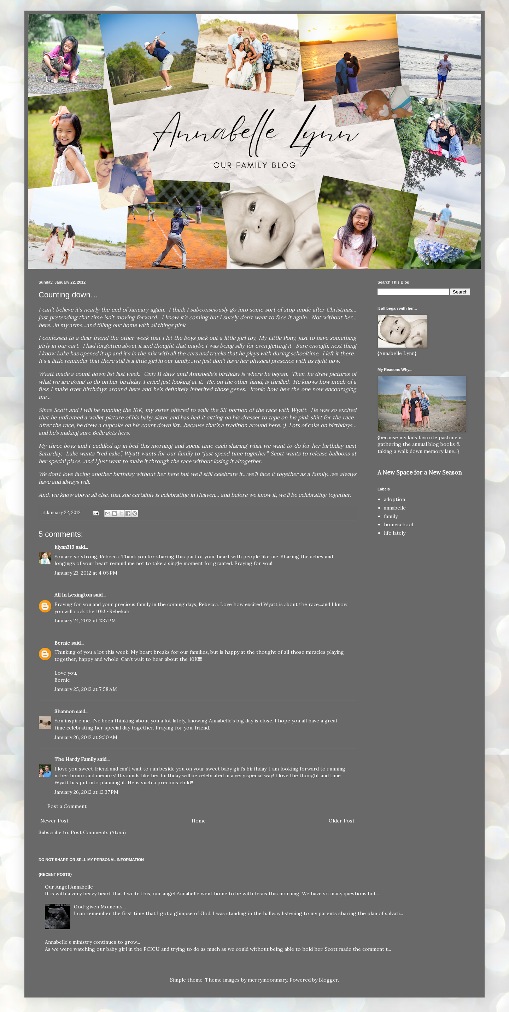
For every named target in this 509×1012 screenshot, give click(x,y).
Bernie (62, 643)
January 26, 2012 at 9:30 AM (85, 737)
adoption (394, 499)
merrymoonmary (267, 980)
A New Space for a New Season (420, 472)
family (391, 516)
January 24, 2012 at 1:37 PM (85, 620)
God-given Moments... (100, 906)
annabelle (395, 508)
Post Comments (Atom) (98, 832)
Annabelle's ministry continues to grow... (92, 942)
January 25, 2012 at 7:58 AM (85, 689)
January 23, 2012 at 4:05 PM (85, 573)
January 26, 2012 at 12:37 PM (86, 792)
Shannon (64, 711)
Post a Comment (67, 806)
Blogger (328, 980)
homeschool (398, 524)
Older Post (342, 821)
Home (199, 821)
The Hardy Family (75, 759)
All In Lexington (73, 595)
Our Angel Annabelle (69, 887)
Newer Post (54, 821)
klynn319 (64, 547)
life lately (394, 533)
